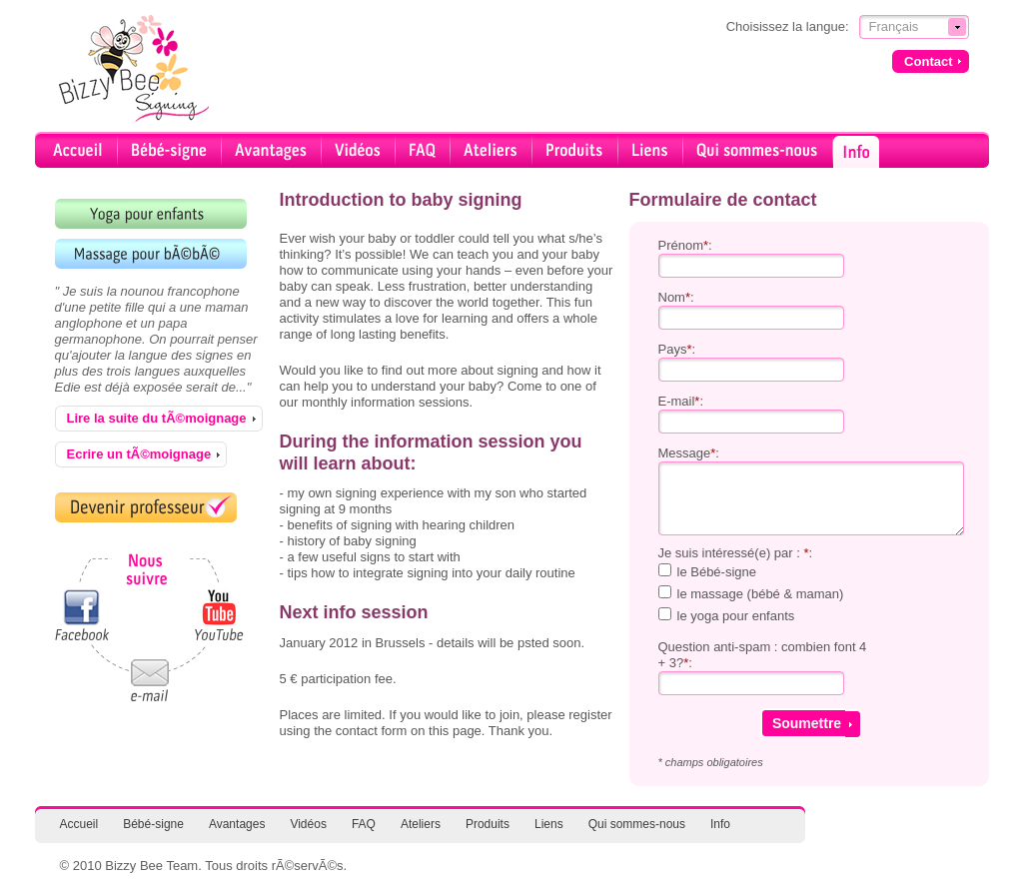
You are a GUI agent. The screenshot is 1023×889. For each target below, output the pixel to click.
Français (894, 26)
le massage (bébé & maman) (760, 593)
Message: (688, 452)
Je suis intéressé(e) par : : (735, 552)
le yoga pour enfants (736, 615)
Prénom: (685, 245)
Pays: (677, 349)
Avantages (237, 824)
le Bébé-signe (717, 571)
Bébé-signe (153, 824)
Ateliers (421, 824)
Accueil (79, 824)
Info (720, 824)
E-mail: (681, 401)
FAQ (364, 824)
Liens (548, 824)
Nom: (676, 297)
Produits (488, 824)
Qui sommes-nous (636, 824)
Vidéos (308, 824)
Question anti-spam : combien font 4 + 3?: (762, 654)
